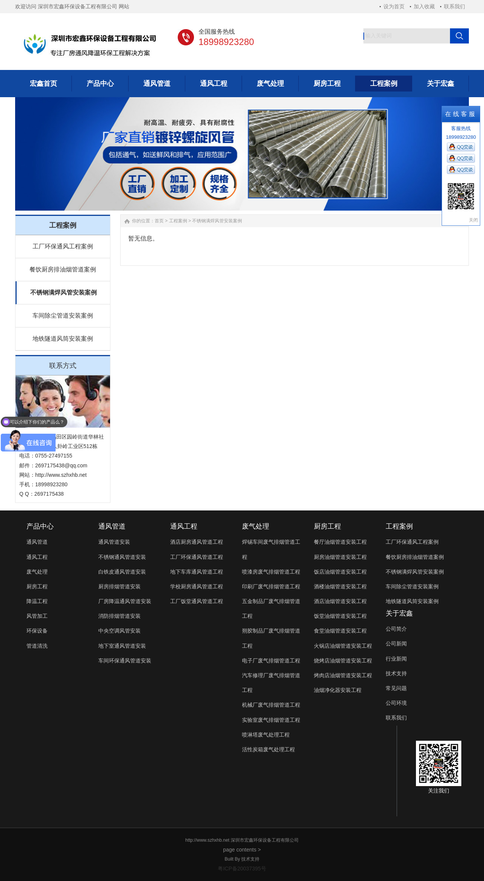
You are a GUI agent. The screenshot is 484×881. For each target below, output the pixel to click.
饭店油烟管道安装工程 (340, 572)
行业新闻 (396, 659)
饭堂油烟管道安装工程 (340, 616)
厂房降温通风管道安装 (124, 601)
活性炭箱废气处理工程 (268, 749)
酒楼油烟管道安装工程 (340, 586)
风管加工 (37, 616)
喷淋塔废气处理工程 (266, 735)
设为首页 (394, 6)
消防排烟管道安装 (119, 616)
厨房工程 (37, 586)
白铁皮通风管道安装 (122, 572)
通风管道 (37, 542)
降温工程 (37, 601)
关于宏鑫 (399, 613)
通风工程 (37, 557)
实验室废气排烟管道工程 (271, 720)
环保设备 (37, 631)
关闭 (473, 220)
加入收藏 (424, 6)
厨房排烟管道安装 (119, 586)
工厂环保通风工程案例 (63, 246)
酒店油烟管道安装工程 (340, 601)
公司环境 (396, 703)
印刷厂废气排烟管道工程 (271, 586)
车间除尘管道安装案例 (63, 315)
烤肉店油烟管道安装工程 (343, 675)
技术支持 (396, 673)
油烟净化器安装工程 (337, 690)
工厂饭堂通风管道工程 (196, 601)
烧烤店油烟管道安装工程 (343, 661)
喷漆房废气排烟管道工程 (271, 572)
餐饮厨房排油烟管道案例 (62, 269)
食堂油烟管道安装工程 (340, 631)
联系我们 (454, 6)
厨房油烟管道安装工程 (340, 557)
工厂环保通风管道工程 (196, 557)
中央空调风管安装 (119, 631)
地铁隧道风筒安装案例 (63, 338)
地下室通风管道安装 (122, 646)
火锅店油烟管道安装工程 (343, 646)
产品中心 (40, 526)
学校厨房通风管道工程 (196, 586)
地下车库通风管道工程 (196, 572)
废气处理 (37, 572)
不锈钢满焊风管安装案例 (63, 292)
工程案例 (178, 220)
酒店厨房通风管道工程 (196, 542)
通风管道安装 (114, 542)
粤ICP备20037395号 (242, 868)
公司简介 (396, 629)
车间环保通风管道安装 (124, 661)
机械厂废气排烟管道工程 (271, 705)
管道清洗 (37, 646)
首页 (159, 220)
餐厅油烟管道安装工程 (340, 542)
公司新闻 (396, 644)
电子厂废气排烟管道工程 (271, 661)
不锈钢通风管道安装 (122, 557)
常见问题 (396, 688)
